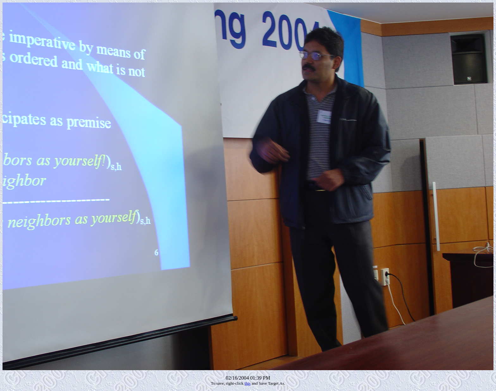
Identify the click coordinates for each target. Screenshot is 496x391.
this (248, 383)
